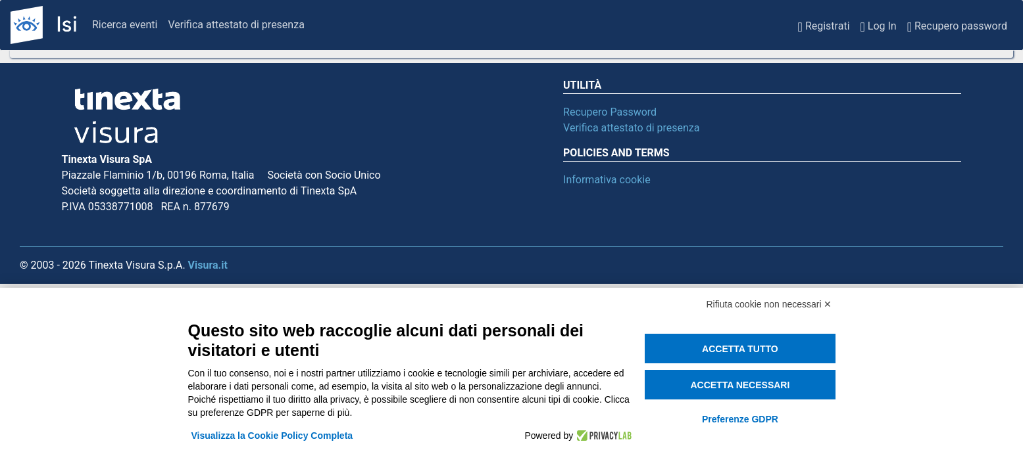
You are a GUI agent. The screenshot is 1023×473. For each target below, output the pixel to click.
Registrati (824, 25)
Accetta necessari (739, 385)
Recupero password (957, 25)
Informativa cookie (607, 179)
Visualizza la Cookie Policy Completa (272, 435)
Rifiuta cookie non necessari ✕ (769, 304)
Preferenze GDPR (740, 419)
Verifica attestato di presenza (236, 24)
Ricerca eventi (124, 24)
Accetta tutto (740, 349)
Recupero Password (610, 112)
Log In (879, 25)
